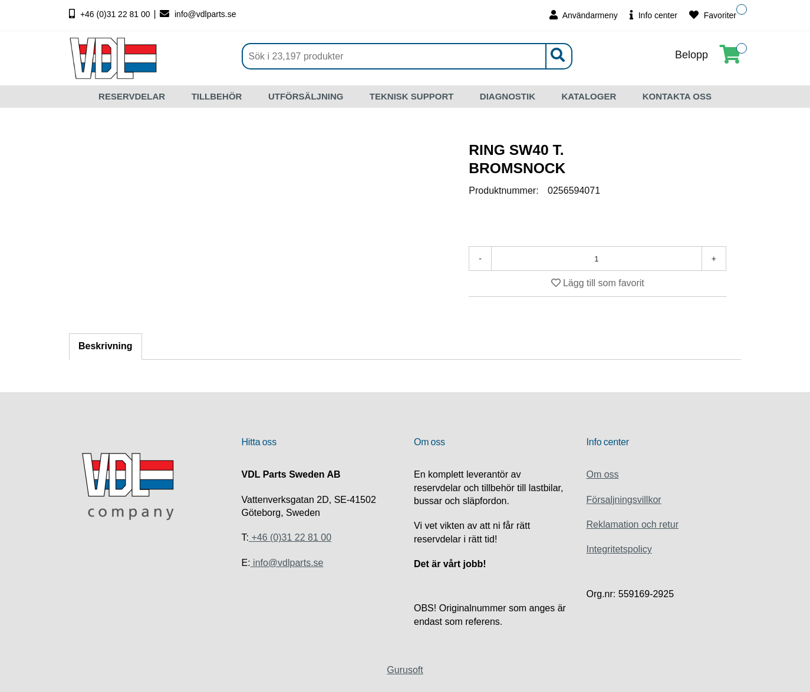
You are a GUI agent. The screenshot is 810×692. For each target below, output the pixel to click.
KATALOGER (588, 96)
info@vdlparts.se (198, 14)
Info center (653, 15)
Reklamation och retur (633, 524)
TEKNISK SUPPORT (412, 96)
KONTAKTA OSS (677, 96)
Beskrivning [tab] (105, 346)
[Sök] (407, 56)
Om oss (603, 474)
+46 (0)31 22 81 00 (111, 14)
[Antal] (596, 258)
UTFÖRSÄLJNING (306, 96)
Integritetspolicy (619, 549)
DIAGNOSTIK (507, 96)
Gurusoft (405, 670)
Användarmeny (583, 15)
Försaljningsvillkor (624, 500)
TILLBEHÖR (217, 96)
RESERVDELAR (131, 96)
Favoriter (712, 15)
